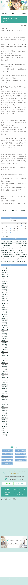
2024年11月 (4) (4, 303)
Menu (26, 2)
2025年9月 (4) (4, 281)
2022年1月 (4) (4, 373)
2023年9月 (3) (4, 334)
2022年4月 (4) (4, 369)
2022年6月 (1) (4, 367)
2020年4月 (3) (4, 419)
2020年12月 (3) (4, 402)
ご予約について (20, 483)
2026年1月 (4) (4, 272)
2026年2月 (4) (4, 270)
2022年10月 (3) (4, 358)
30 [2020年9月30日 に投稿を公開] (10, 233)
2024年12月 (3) (4, 301)
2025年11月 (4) (4, 276)
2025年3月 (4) (4, 294)
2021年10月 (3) (4, 380)
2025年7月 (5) (4, 285)
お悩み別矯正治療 (20, 457)
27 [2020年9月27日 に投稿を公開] (25, 230)
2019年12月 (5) (4, 428)
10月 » (6, 236)
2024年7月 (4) (4, 312)
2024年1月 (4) (4, 325)
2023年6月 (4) (4, 340)
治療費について (20, 460)
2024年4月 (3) (4, 318)
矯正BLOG (7, 463)
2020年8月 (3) (4, 410)
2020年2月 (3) (4, 424)
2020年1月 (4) (4, 426)
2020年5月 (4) (4, 417)
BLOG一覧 (14, 13)
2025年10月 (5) (4, 279)
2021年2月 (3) (4, 397)
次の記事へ (23, 13)
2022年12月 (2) (4, 353)
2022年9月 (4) (4, 360)
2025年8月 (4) (4, 283)
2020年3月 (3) (4, 422)
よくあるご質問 (7, 460)
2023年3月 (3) (4, 347)
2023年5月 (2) (4, 342)
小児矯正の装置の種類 (20, 453)
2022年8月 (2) (4, 362)
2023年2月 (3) (4, 349)
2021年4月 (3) (4, 393)
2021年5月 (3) (4, 391)
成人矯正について (7, 450)
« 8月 (2, 236)
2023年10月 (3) (4, 331)
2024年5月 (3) (4, 316)
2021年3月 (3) (4, 395)
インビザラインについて (7, 457)
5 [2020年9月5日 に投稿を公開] (21, 225)
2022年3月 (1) (4, 371)
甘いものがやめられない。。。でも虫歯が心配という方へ (14, 261)
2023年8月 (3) (4, 336)
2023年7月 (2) (4, 338)
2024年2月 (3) (4, 323)
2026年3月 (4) (4, 268)
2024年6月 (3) (4, 314)
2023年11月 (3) (4, 329)
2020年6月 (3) (4, 415)
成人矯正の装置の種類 (20, 450)
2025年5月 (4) (4, 290)
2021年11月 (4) (4, 378)
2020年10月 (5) (4, 406)
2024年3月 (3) (4, 320)
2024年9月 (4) (4, 307)
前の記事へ (4, 13)
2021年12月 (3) (4, 375)
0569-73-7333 (14, 479)
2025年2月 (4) (4, 296)
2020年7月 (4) (4, 413)
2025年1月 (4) (4, 298)
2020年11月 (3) (4, 404)
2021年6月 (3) (4, 389)
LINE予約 (8, 483)
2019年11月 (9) (4, 430)
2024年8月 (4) (4, 309)
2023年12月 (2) (4, 327)
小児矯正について (7, 453)
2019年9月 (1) (4, 435)
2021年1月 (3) (4, 399)
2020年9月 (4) (4, 408)
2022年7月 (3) (4, 364)
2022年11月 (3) (4, 356)
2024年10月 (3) (4, 305)
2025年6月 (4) (4, 287)
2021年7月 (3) (4, 386)
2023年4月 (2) (4, 345)
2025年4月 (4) (4, 292)
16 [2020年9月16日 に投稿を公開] (10, 229)
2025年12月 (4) (4, 274)
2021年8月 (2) (4, 384)
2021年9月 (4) (4, 382)
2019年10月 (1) (4, 432)
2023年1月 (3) (4, 351)
